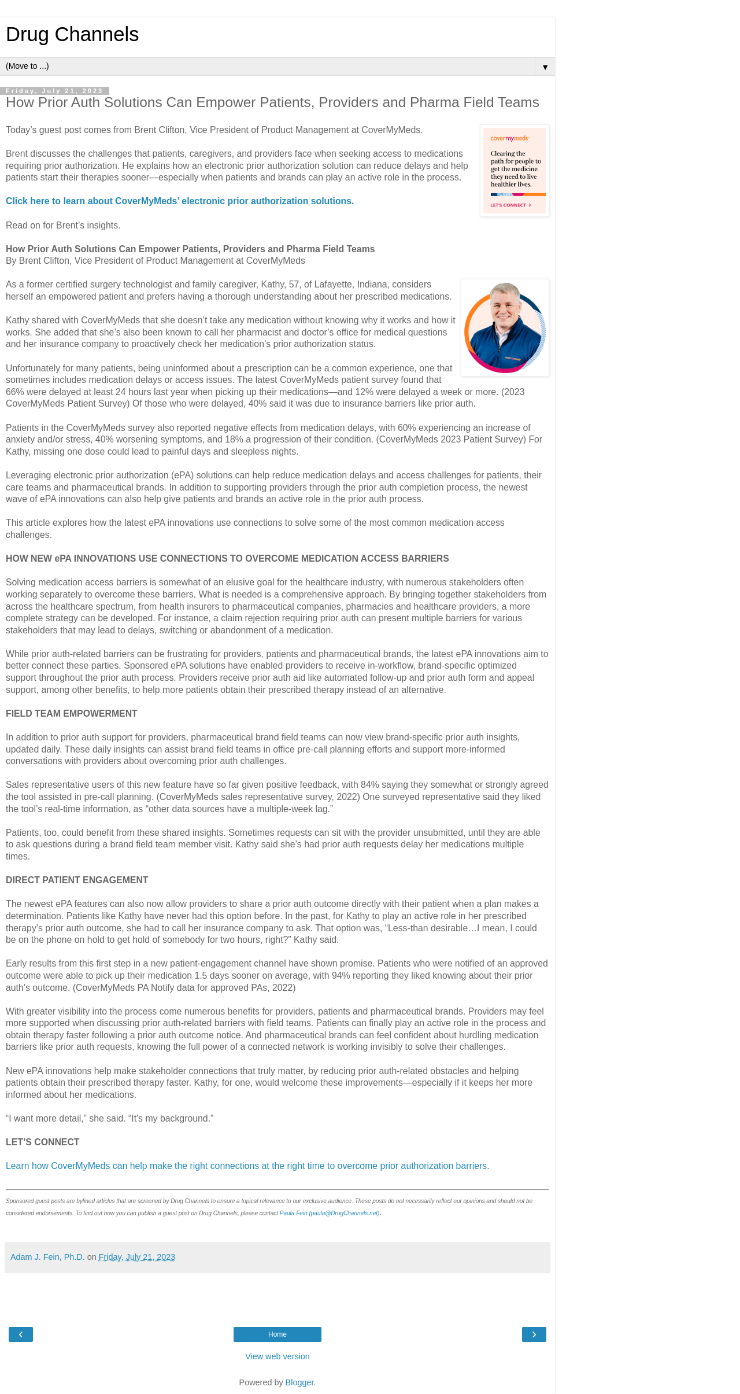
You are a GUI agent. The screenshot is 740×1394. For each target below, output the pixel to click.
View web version (277, 1356)
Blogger (300, 1382)
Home (277, 1334)
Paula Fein (294, 1213)
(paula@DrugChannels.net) (344, 1213)
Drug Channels (72, 34)
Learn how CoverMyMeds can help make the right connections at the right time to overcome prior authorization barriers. (248, 1166)
